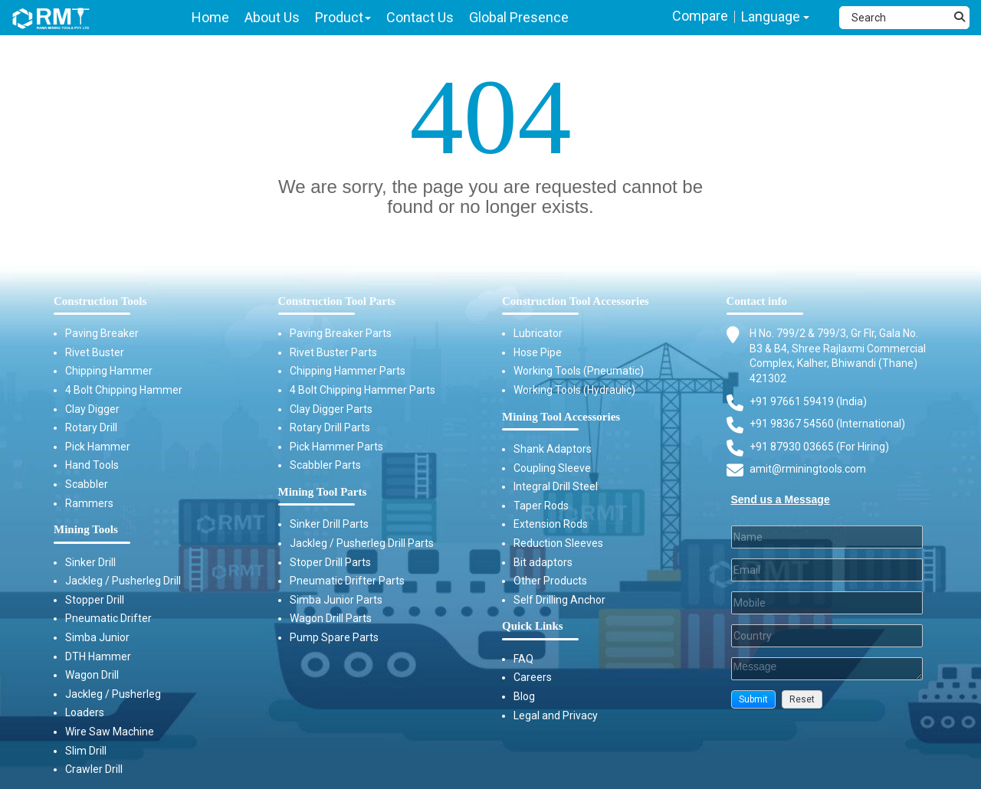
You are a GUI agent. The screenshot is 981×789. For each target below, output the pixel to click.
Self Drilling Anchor (559, 600)
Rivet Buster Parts (333, 352)
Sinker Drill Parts (329, 524)
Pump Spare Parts (334, 637)
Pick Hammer (97, 446)
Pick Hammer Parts (336, 446)
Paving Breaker (102, 333)
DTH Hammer (98, 656)
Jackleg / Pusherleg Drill (123, 581)
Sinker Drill (90, 562)
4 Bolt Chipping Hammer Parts (362, 390)
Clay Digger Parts (331, 409)
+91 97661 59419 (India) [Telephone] (808, 401)
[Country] (827, 635)
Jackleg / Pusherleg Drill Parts (362, 543)
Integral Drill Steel (555, 486)
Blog (524, 696)
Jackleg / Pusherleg (113, 694)
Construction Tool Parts (336, 301)
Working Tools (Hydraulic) (574, 390)
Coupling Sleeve (552, 468)
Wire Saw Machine (109, 731)
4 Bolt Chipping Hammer (123, 390)
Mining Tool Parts (322, 492)
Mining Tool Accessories (561, 417)
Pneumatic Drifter (108, 618)
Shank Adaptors (552, 449)
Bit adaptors (543, 562)
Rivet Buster (94, 352)
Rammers (89, 503)
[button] (753, 699)
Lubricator (538, 333)
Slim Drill (86, 751)
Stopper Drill (94, 600)
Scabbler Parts (325, 465)
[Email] (827, 569)
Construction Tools (100, 301)
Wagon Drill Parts (331, 618)
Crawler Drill (94, 769)
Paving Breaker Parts (341, 333)
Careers (532, 677)
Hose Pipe (537, 352)
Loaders (84, 712)
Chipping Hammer (109, 371)
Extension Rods (550, 524)
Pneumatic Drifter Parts (347, 581)
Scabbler (86, 484)
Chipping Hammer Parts (347, 371)
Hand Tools (92, 465)
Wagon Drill (92, 675)
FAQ (523, 659)
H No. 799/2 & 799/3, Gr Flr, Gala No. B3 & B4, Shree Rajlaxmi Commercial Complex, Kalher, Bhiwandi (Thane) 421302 (838, 355)
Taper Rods (541, 505)
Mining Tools (86, 529)
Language (775, 16)
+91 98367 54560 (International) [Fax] (827, 423)
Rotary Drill (91, 427)
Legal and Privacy (555, 715)
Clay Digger (92, 409)
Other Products (550, 581)
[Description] (827, 668)
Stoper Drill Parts (330, 562)
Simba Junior (97, 637)
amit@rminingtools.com (808, 469)
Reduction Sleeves (558, 543)
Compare (700, 16)
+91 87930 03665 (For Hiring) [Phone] (819, 446)
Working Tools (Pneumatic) (578, 371)
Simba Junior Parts (336, 600)
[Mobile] (827, 602)
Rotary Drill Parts (330, 427)
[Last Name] (827, 536)
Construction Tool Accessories (575, 301)
